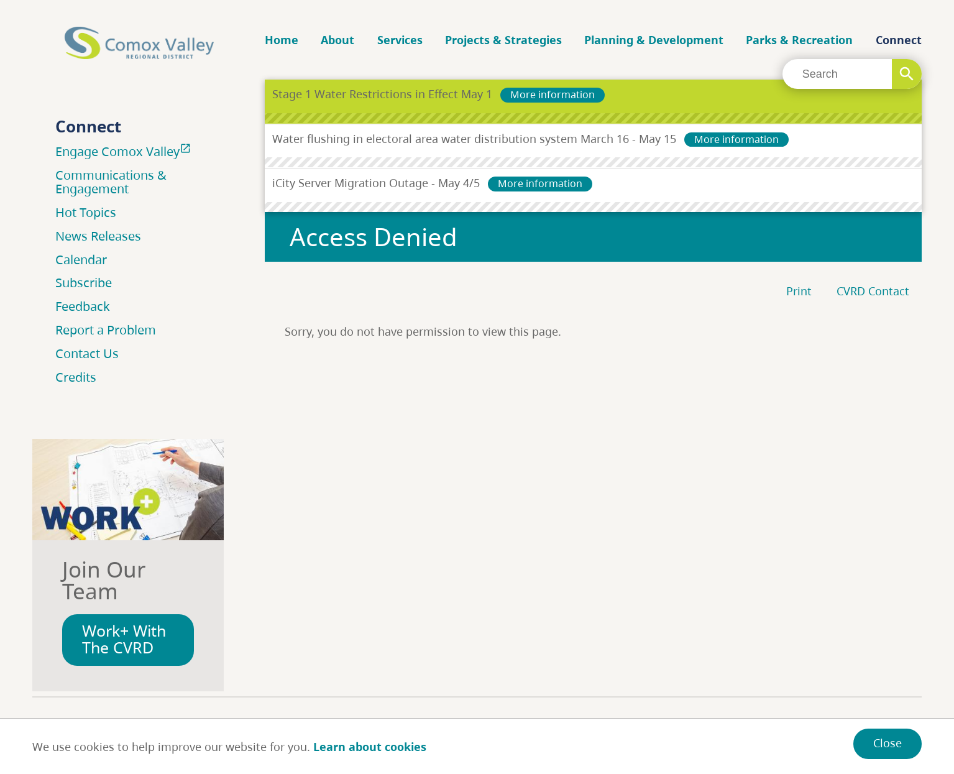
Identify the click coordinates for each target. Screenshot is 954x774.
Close (887, 742)
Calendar (81, 259)
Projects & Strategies (503, 39)
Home (281, 39)
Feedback (82, 306)
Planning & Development (653, 39)
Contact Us (87, 353)
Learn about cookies (369, 746)
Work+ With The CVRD (124, 639)
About (337, 39)
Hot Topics (85, 212)
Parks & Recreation (799, 39)
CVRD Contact (873, 290)
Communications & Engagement (111, 182)
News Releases (98, 236)
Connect (899, 39)
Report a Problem (105, 329)
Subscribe (83, 282)
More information (552, 94)
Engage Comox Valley (124, 151)
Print (799, 290)
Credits (75, 377)
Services (400, 39)
